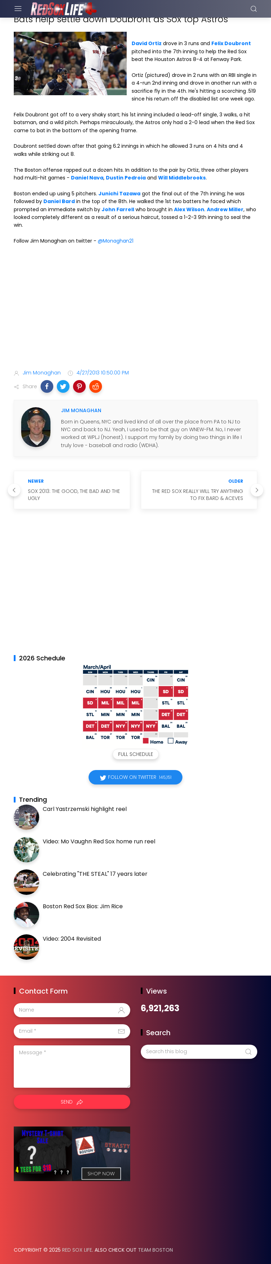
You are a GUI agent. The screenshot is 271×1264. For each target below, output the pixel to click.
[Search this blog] (199, 1052)
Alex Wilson (189, 209)
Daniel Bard (59, 201)
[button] (47, 386)
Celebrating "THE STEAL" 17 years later (95, 874)
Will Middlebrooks (182, 177)
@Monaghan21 (115, 240)
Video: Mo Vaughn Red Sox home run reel (99, 841)
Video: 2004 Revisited (72, 939)
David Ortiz (147, 43)
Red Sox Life (77, 1249)
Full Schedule (135, 754)
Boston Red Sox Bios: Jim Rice (83, 906)
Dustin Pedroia (126, 177)
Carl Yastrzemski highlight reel (85, 809)
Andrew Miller (225, 209)
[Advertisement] (135, 308)
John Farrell (118, 209)
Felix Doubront (231, 43)
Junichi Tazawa (119, 193)
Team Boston (155, 1249)
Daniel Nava (87, 177)
